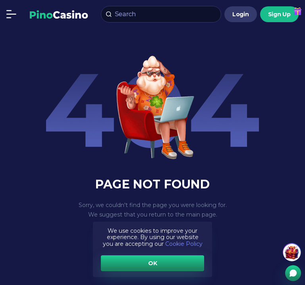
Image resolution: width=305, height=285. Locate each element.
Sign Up (279, 14)
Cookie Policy (184, 243)
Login (240, 14)
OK (152, 263)
